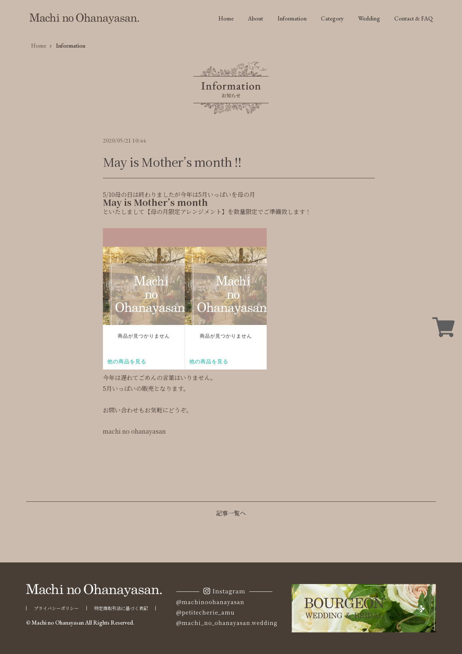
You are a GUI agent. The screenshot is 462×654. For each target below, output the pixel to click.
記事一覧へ (231, 513)
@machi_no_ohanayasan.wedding (227, 622)
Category (332, 18)
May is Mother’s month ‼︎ (172, 161)
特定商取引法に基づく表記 (121, 608)
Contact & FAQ (413, 18)
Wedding (369, 18)
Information (292, 18)
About (255, 18)
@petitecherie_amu (205, 612)
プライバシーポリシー (56, 608)
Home (226, 18)
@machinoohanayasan (210, 602)
